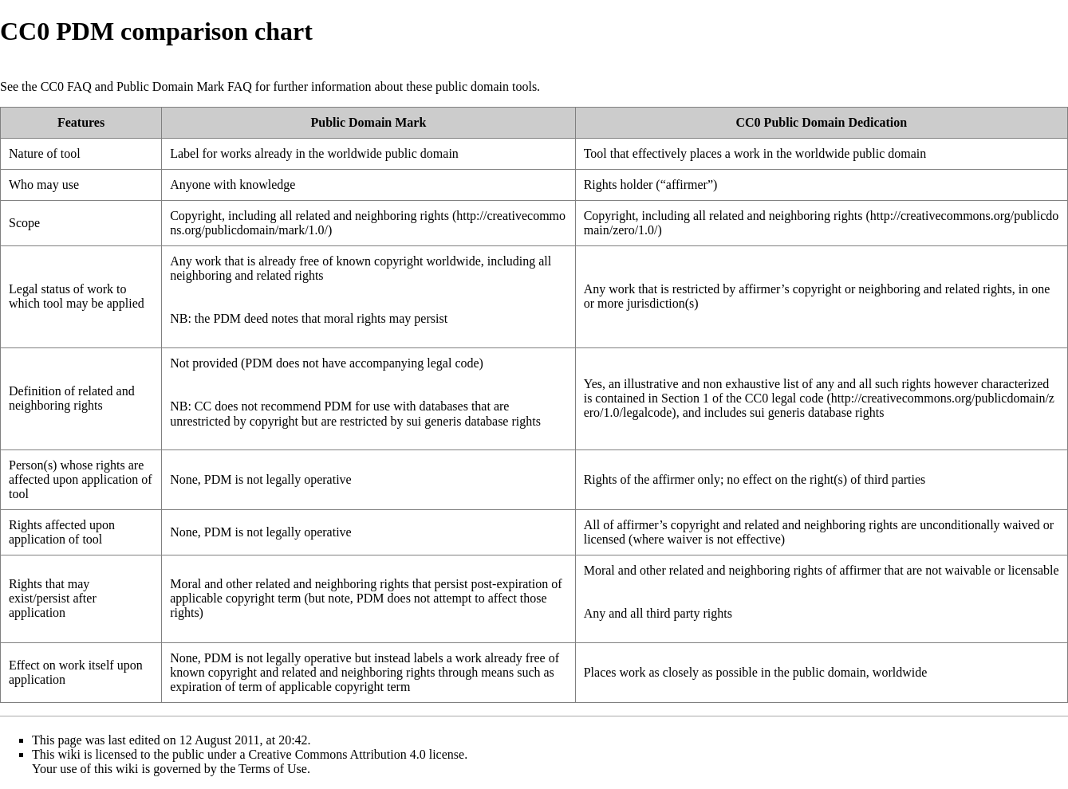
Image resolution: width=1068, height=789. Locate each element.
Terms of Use (272, 768)
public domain (472, 86)
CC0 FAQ (66, 86)
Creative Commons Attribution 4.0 (337, 754)
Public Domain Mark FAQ (184, 86)
